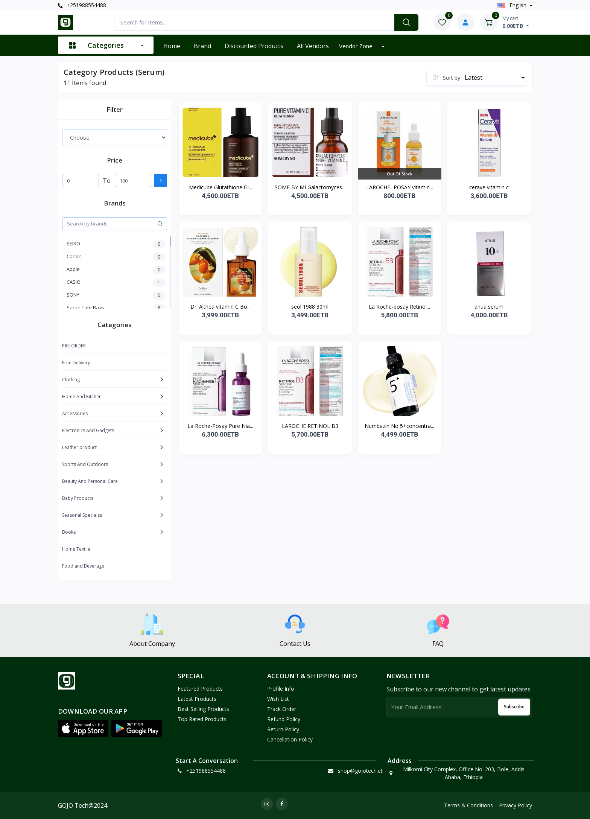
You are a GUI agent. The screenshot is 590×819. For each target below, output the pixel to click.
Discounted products (254, 46)
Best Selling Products (203, 708)
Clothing (71, 379)
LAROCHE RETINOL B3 (310, 425)
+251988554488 (82, 5)
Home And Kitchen (82, 396)
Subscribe (514, 706)
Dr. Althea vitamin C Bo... (220, 306)
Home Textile (76, 549)
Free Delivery (76, 362)
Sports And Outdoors (85, 464)
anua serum (488, 306)
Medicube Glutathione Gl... (220, 187)
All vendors (313, 46)
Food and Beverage (83, 566)
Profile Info (280, 688)
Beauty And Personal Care (90, 481)
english (512, 5)
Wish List (278, 698)
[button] (83, 728)
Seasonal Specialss (82, 515)
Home (171, 46)
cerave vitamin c (489, 187)
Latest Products (197, 698)
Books (69, 532)
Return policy (283, 729)
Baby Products (77, 498)
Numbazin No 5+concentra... (399, 425)
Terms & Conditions (468, 805)
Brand (202, 46)
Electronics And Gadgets (88, 430)
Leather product (79, 447)
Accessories (75, 413)
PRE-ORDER (74, 346)
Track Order (281, 708)
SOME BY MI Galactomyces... (310, 187)
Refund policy (283, 719)
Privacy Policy (515, 805)
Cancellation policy (290, 739)
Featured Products (200, 688)
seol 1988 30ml (309, 306)
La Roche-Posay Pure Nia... (220, 425)
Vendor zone (356, 46)
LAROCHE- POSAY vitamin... (399, 187)
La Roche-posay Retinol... (399, 306)
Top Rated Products (202, 719)
